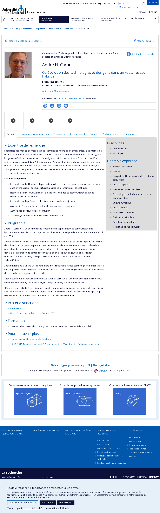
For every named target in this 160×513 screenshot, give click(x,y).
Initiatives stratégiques (108, 452)
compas (132, 456)
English (153, 12)
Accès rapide (135, 430)
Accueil (6, 29)
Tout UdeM (133, 7)
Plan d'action (103, 444)
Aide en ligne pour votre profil (70, 365)
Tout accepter (65, 502)
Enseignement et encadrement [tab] (69, 133)
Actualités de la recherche (140, 452)
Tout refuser (48, 502)
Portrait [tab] (11, 133)
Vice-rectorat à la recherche (106, 432)
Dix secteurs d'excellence (109, 448)
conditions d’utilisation (59, 508)
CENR (128, 370)
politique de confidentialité (29, 508)
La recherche (36, 12)
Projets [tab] (94, 133)
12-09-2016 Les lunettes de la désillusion (31, 339)
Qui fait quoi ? (135, 437)
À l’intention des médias (143, 54)
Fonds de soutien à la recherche (112, 463)
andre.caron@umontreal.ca (55, 90)
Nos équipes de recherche (23, 29)
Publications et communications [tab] (118, 133)
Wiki (52, 105)
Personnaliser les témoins (23, 502)
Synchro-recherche (137, 445)
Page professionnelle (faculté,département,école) (45, 105)
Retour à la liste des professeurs (25, 40)
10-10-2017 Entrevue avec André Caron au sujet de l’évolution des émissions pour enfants (55, 344)
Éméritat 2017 (17, 308)
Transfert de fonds (137, 448)
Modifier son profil (146, 40)
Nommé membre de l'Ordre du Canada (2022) (33, 313)
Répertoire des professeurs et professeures (54, 29)
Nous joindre (101, 365)
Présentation (103, 440)
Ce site (122, 7)
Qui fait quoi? (48, 477)
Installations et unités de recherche (78, 432)
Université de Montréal (12, 9)
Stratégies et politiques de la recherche (110, 457)
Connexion (109, 3)
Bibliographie (59, 105)
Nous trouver (135, 441)
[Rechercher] (143, 3)
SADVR (100, 370)
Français (141, 12)
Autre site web (66, 105)
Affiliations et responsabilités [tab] (34, 133)
